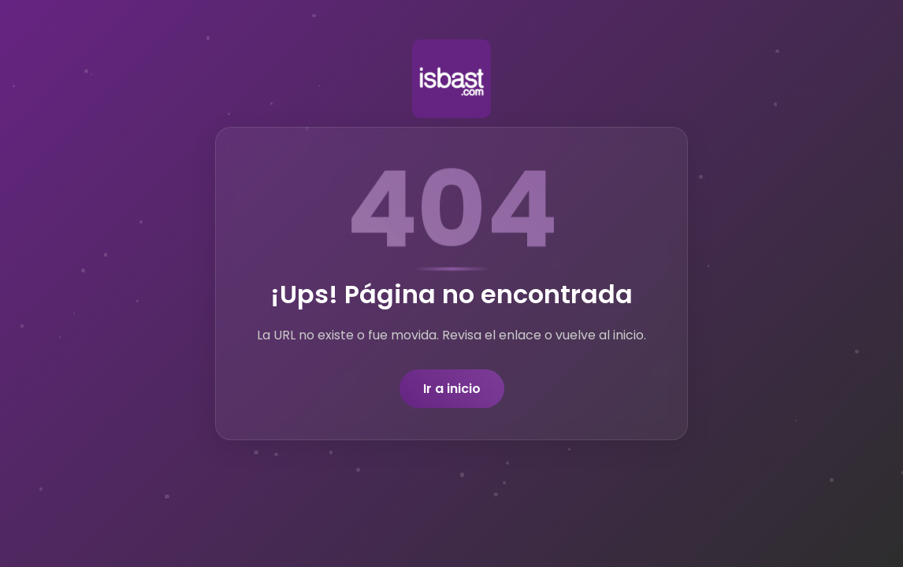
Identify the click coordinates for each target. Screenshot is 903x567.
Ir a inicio (452, 389)
